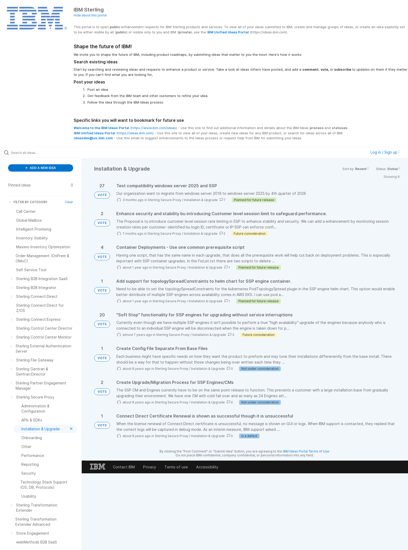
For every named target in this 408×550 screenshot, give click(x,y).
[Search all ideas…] (47, 152)
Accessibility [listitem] (207, 467)
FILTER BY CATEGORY (27, 202)
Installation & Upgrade (201, 200)
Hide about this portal (90, 15)
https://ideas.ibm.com (135, 133)
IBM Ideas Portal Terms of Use (306, 451)
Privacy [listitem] (149, 467)
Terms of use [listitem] (176, 467)
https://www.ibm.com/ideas (153, 128)
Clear (69, 202)
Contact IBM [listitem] (124, 467)
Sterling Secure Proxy (164, 200)
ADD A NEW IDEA (40, 168)
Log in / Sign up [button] (385, 152)
